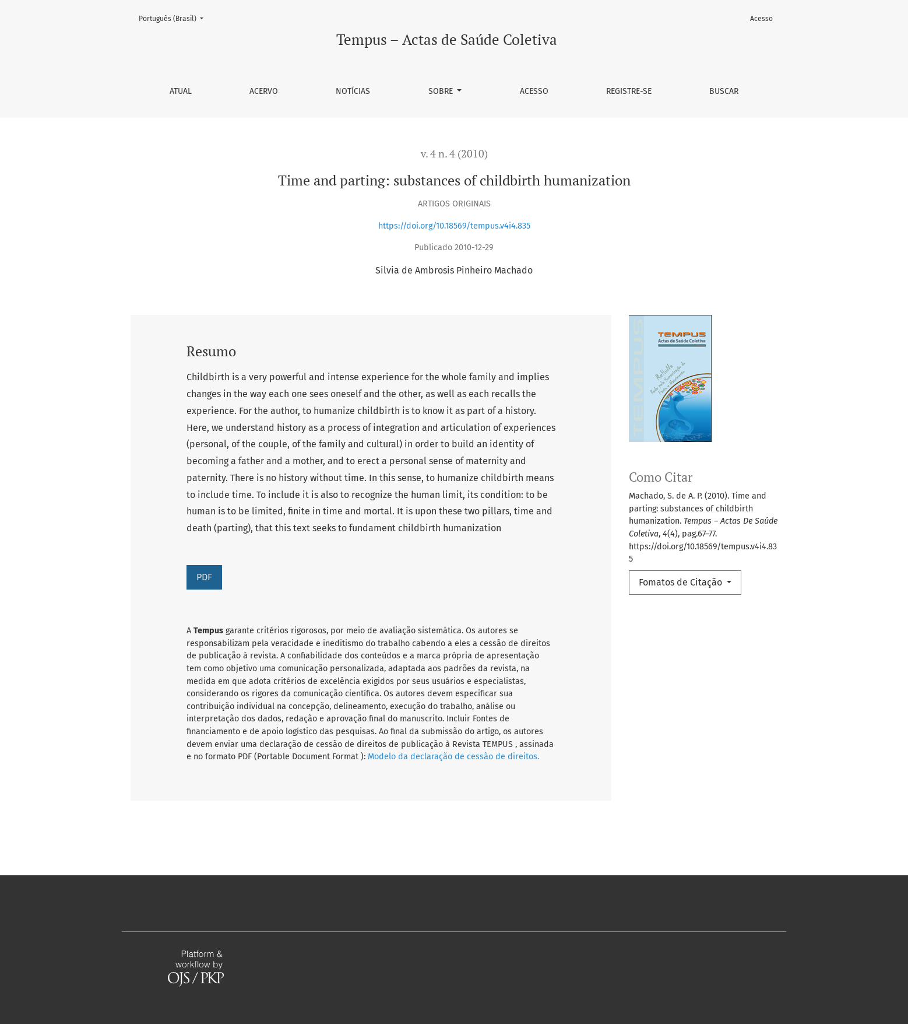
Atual (181, 91)
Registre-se (629, 91)
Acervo (263, 91)
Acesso (534, 91)
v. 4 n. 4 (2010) (454, 153)
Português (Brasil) (174, 18)
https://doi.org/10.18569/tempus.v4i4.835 (454, 226)
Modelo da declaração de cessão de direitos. (453, 757)
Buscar (723, 91)
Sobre (441, 91)
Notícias (353, 91)
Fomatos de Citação (681, 582)
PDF (204, 577)
